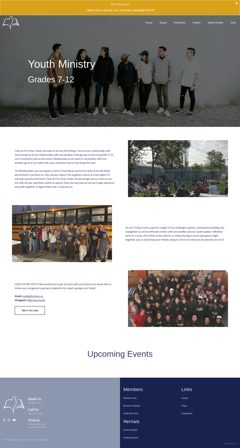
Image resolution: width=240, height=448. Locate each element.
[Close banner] (236, 3)
